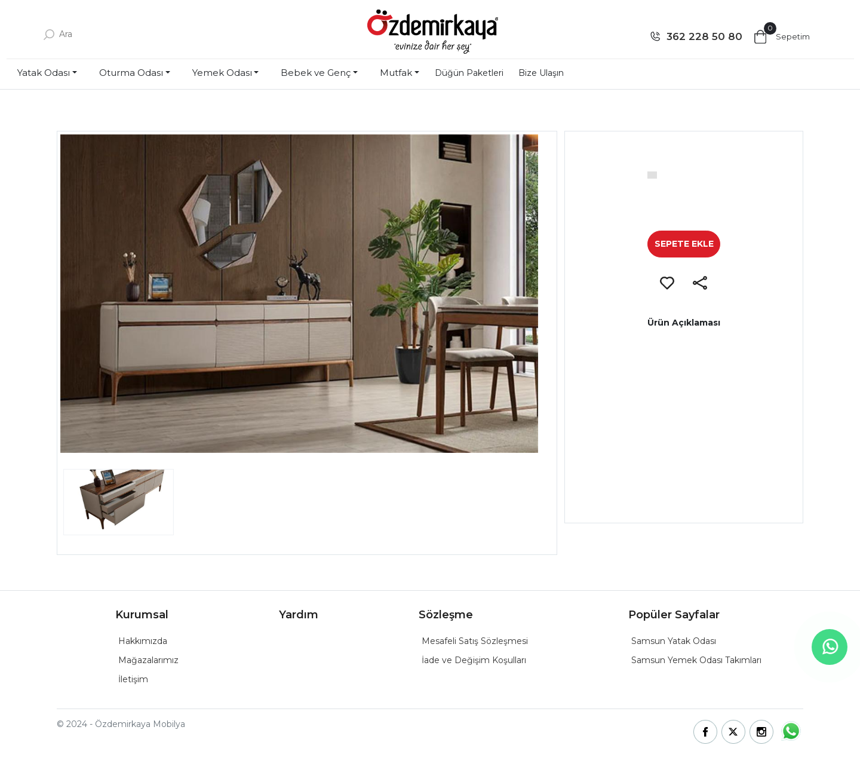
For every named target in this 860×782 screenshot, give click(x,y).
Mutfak (396, 72)
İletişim (133, 679)
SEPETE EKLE (684, 243)
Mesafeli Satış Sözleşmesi (475, 641)
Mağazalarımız (148, 660)
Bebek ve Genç (316, 72)
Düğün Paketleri (469, 73)
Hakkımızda (142, 641)
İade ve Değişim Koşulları (474, 660)
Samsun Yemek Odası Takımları (696, 660)
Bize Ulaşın (541, 73)
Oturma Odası (131, 72)
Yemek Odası (222, 72)
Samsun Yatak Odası (673, 641)
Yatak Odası (43, 72)
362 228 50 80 (704, 36)
